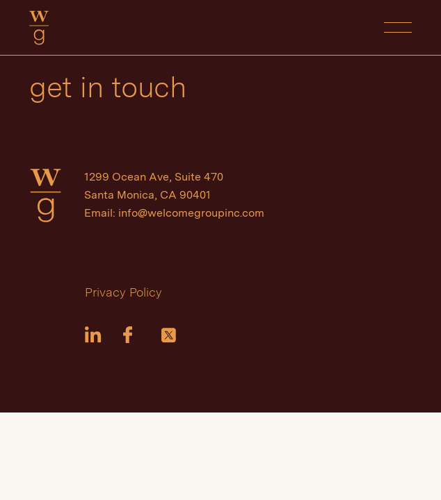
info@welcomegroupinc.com (191, 212)
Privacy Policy (123, 292)
